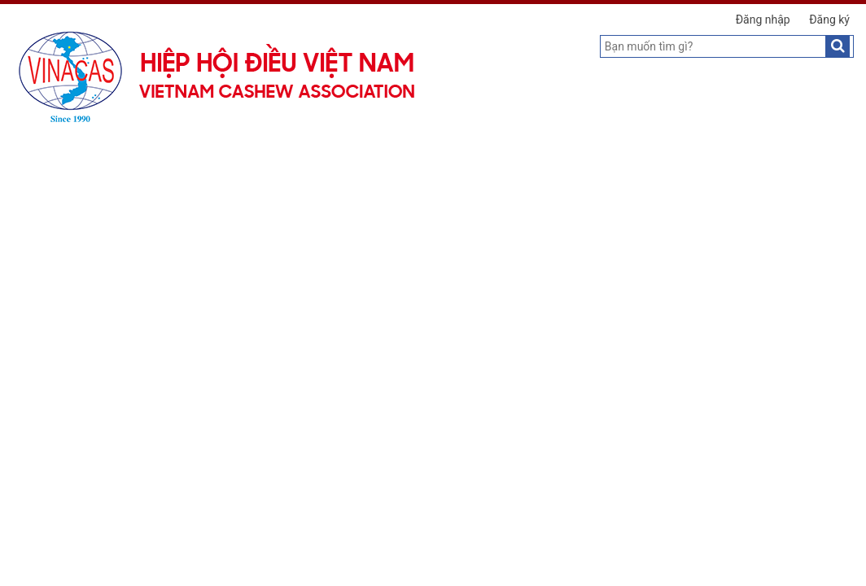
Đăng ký (829, 19)
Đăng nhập (763, 19)
